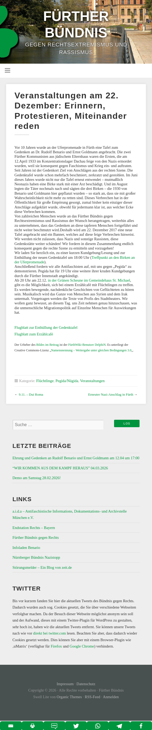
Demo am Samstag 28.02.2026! (36, 478)
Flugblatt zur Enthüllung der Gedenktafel (46, 327)
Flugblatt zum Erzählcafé (34, 334)
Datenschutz (85, 684)
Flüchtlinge (45, 381)
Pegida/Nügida (66, 381)
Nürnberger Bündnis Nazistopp (36, 557)
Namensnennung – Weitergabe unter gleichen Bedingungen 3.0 (91, 350)
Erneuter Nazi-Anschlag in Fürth (110, 394)
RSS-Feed (92, 697)
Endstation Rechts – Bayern (33, 528)
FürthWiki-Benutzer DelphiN (87, 345)
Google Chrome (82, 646)
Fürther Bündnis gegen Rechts (35, 537)
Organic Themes (69, 697)
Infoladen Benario (26, 547)
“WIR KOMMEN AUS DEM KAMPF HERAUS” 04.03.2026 (60, 468)
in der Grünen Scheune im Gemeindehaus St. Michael (89, 280)
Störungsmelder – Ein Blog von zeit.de (42, 567)
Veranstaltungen (92, 381)
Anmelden (111, 697)
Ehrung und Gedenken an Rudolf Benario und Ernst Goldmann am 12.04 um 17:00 (75, 458)
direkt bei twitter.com (49, 633)
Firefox (56, 646)
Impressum (65, 684)
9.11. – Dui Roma (31, 394)
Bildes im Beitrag (47, 345)
